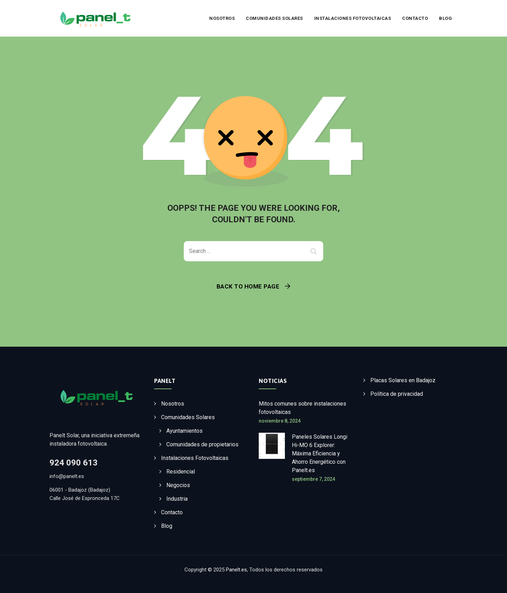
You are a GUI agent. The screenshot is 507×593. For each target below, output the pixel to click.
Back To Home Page (248, 286)
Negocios (178, 485)
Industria (177, 498)
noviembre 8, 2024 (280, 421)
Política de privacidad (396, 394)
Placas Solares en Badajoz (403, 380)
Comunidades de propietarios (202, 444)
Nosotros (222, 18)
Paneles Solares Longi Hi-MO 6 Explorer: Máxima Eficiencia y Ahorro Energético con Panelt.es (319, 453)
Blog (445, 18)
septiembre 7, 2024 (313, 479)
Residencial (180, 471)
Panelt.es (236, 570)
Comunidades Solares (274, 18)
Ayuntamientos (184, 431)
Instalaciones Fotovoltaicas (352, 18)
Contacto (415, 18)
